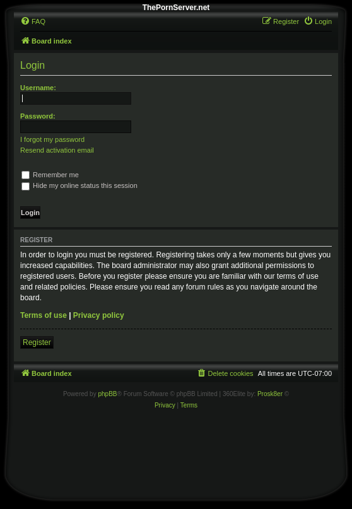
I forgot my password (52, 139)
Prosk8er (270, 393)
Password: (38, 116)
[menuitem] (32, 21)
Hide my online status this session (79, 185)
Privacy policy (98, 315)
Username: (38, 87)
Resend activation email (57, 150)
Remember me (50, 174)
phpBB (107, 393)
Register (37, 342)
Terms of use (43, 315)
